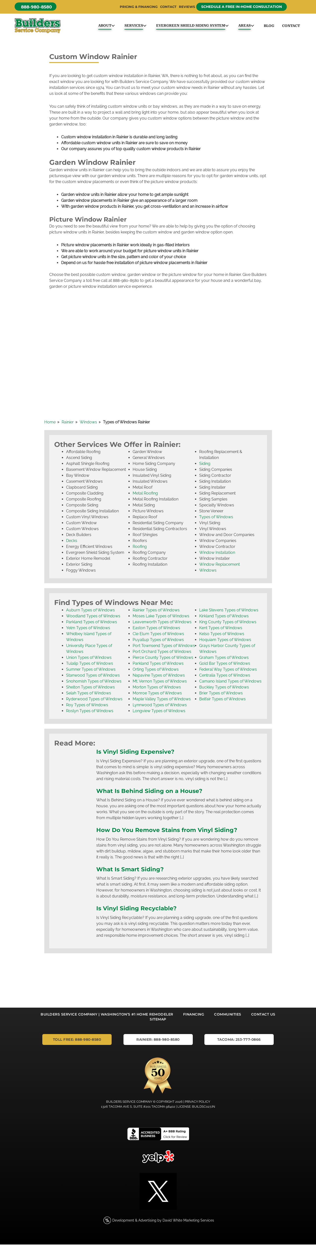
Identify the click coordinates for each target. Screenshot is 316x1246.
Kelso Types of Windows (221, 636)
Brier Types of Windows (221, 695)
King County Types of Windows (227, 624)
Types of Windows (216, 519)
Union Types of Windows (89, 659)
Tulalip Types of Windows (89, 665)
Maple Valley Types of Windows (162, 701)
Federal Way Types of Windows (228, 671)
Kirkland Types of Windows (224, 618)
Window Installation (217, 554)
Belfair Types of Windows (222, 701)
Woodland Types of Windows (93, 618)
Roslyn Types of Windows (89, 713)
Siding (204, 465)
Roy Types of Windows (87, 707)
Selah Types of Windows (88, 695)
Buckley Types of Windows (224, 689)
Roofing (140, 548)
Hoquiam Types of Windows (225, 642)
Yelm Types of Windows (88, 630)
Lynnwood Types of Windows (160, 707)
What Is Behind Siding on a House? (152, 793)
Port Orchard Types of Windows (162, 653)
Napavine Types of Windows (159, 677)
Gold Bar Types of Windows (224, 665)
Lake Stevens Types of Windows (228, 612)
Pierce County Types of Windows (163, 659)
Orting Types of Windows (156, 671)
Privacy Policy (197, 1103)
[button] (37, 6)
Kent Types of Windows (220, 630)
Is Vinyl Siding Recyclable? (139, 910)
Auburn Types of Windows (90, 612)
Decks (71, 542)
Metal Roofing (145, 495)
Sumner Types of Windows (91, 671)
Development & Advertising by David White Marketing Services (163, 1221)
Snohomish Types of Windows (94, 683)
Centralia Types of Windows (224, 677)
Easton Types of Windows (156, 630)
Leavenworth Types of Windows (162, 624)
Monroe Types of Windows (157, 695)
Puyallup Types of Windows (158, 642)
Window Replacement (219, 566)
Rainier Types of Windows (156, 612)
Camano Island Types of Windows (230, 683)
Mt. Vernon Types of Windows (160, 683)
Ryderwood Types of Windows (94, 701)
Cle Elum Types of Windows (158, 636)
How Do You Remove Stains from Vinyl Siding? (171, 832)
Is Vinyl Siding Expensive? (138, 753)
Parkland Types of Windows (91, 624)
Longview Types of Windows (159, 713)
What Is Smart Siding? (132, 871)
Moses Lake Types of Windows (161, 618)
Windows (208, 572)
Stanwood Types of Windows (93, 677)
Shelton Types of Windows (90, 689)
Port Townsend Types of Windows (164, 647)
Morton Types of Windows (157, 689)
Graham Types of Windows (224, 659)
